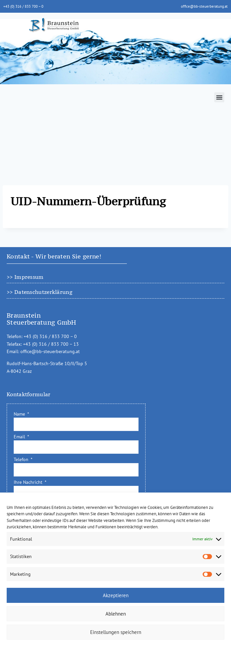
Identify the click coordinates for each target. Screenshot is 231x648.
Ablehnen (115, 614)
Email (20, 437)
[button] (219, 97)
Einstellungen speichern (115, 632)
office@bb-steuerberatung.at (204, 6)
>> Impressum (25, 277)
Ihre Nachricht (29, 482)
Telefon (22, 459)
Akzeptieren (116, 595)
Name (20, 414)
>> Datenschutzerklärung (39, 292)
